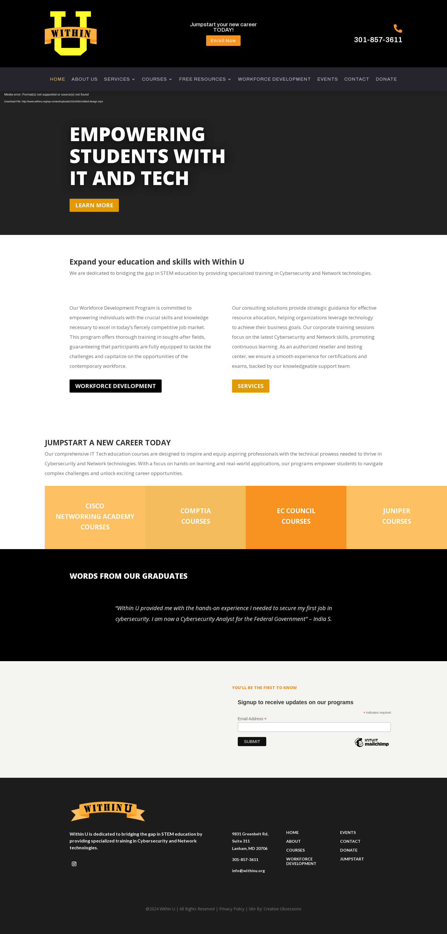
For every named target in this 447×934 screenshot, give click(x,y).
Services (251, 386)
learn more (94, 205)
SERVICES (117, 79)
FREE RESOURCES (202, 79)
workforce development (115, 386)
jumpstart (352, 858)
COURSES (154, 79)
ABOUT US (85, 79)
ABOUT (293, 841)
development (301, 863)
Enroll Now (223, 40)
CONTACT (356, 79)
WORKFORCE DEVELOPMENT (274, 79)
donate (348, 850)
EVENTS (327, 79)
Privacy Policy (231, 908)
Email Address (252, 719)
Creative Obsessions (282, 908)
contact (350, 841)
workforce (299, 858)
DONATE (386, 79)
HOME (57, 79)
